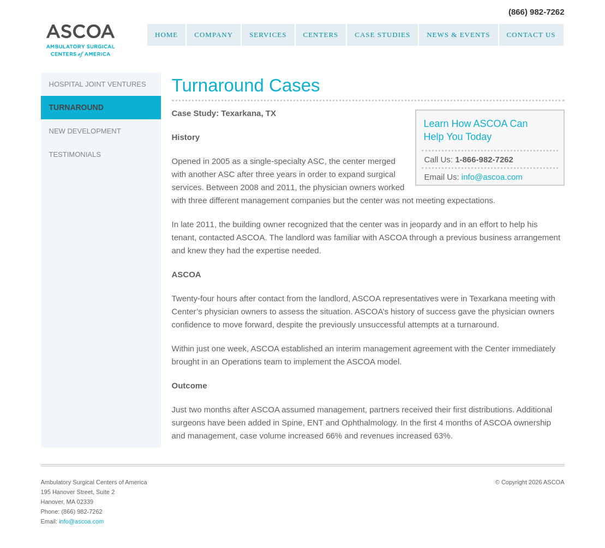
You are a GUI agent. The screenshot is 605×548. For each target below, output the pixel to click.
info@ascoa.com (492, 176)
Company (213, 35)
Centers (321, 35)
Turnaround (76, 107)
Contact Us (531, 35)
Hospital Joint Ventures (97, 84)
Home (166, 35)
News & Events (458, 35)
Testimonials (75, 154)
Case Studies (382, 35)
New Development (85, 131)
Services (267, 35)
